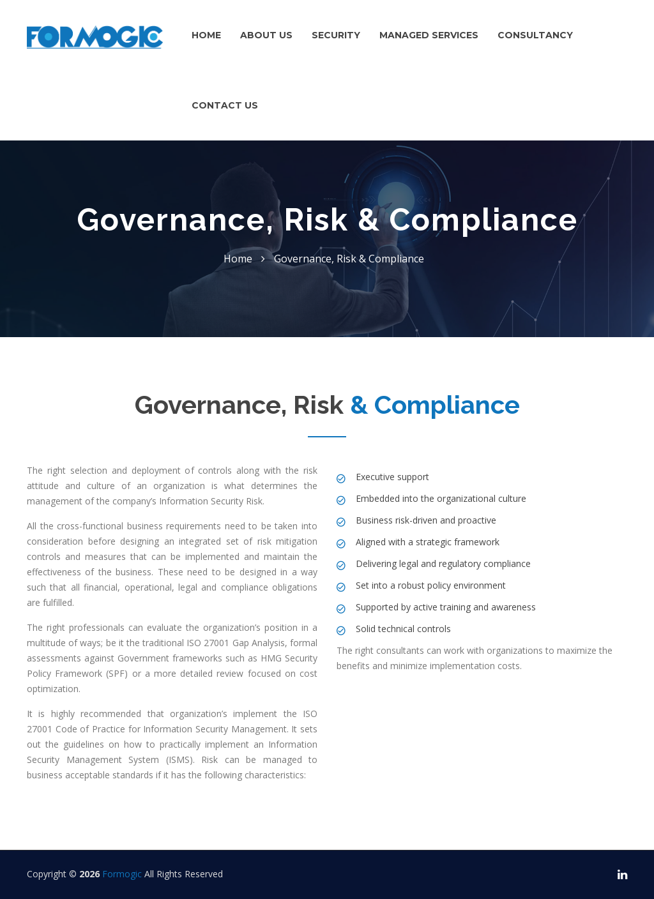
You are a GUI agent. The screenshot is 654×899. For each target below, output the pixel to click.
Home (206, 35)
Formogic (122, 874)
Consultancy (535, 35)
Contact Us (225, 105)
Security (336, 35)
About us (266, 35)
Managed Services (428, 35)
